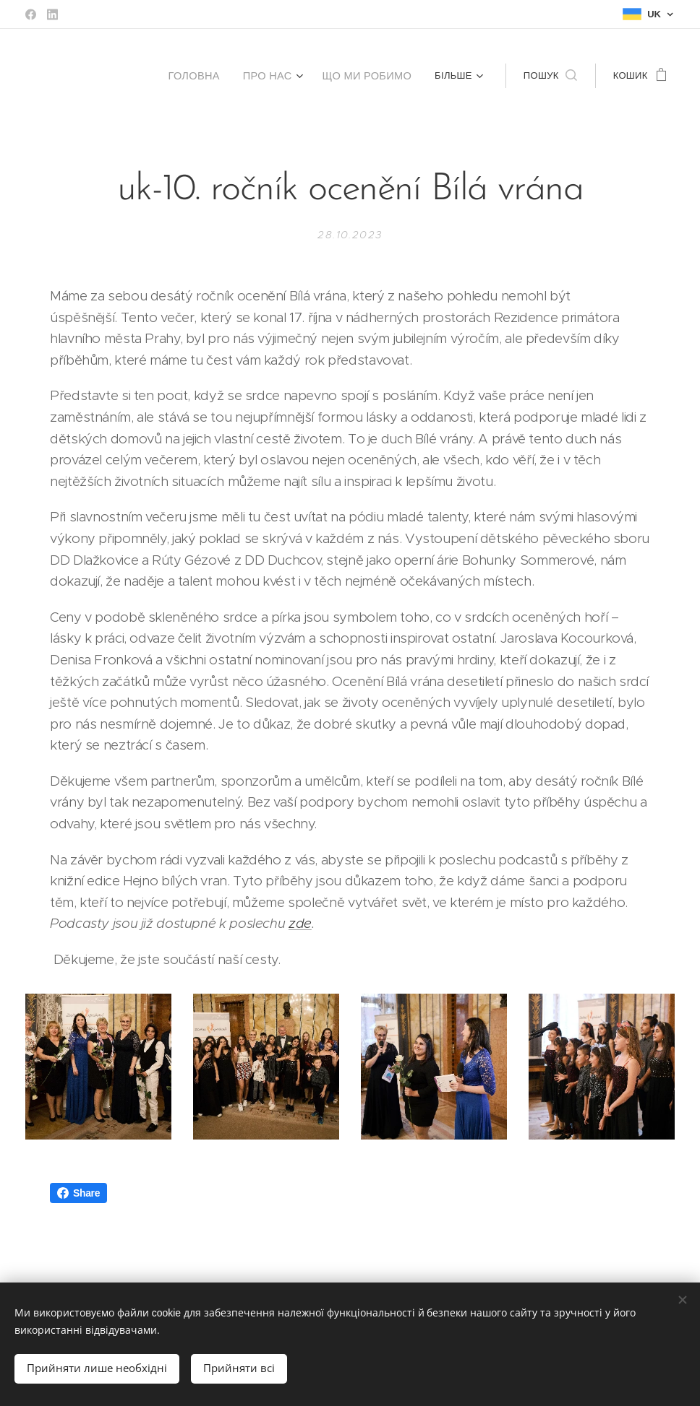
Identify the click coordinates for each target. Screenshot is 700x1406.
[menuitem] (179, 76)
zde (300, 923)
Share (78, 1193)
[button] (550, 76)
